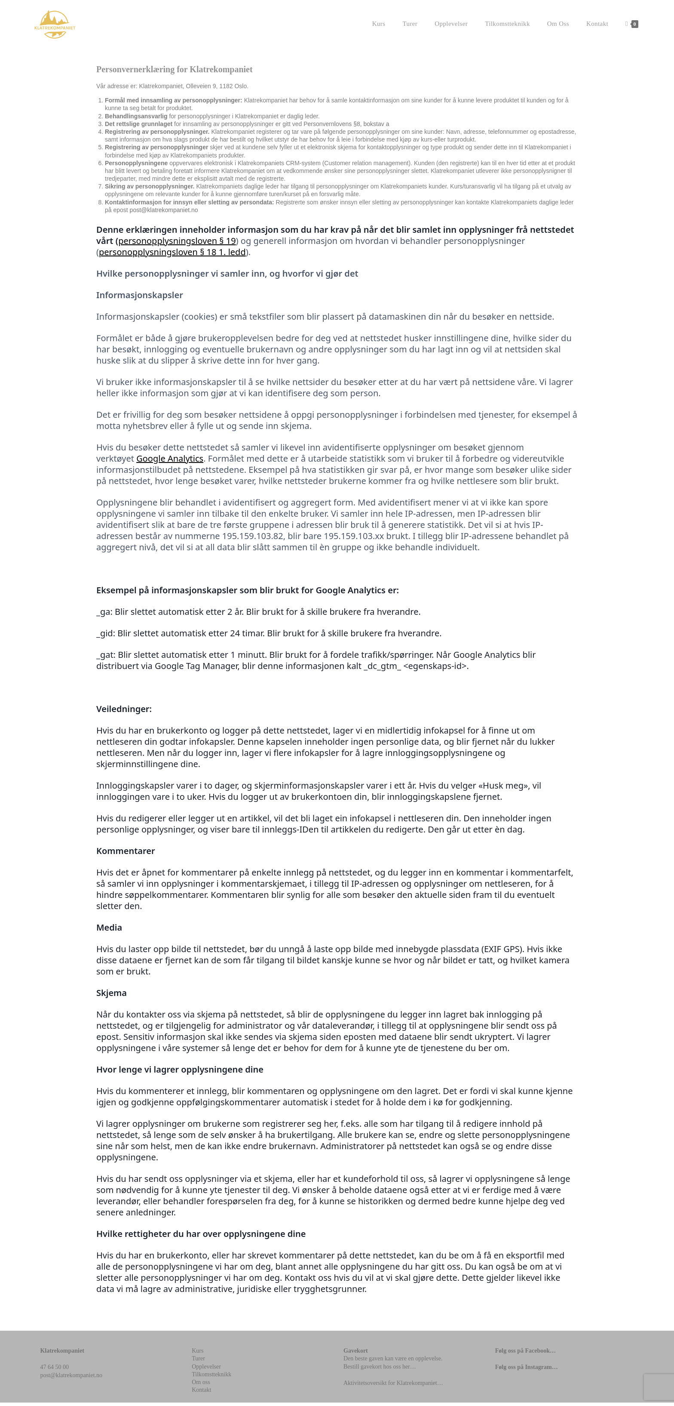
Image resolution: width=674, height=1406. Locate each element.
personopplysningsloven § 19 (177, 244)
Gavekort (355, 1354)
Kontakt (201, 1393)
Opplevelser (206, 1370)
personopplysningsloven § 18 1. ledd (172, 255)
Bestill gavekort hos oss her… (379, 1370)
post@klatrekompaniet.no (164, 213)
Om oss (201, 1385)
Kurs (197, 1354)
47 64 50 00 (54, 1370)
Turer (198, 1362)
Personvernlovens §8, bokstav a (346, 127)
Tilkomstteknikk (211, 1378)
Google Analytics (169, 462)
